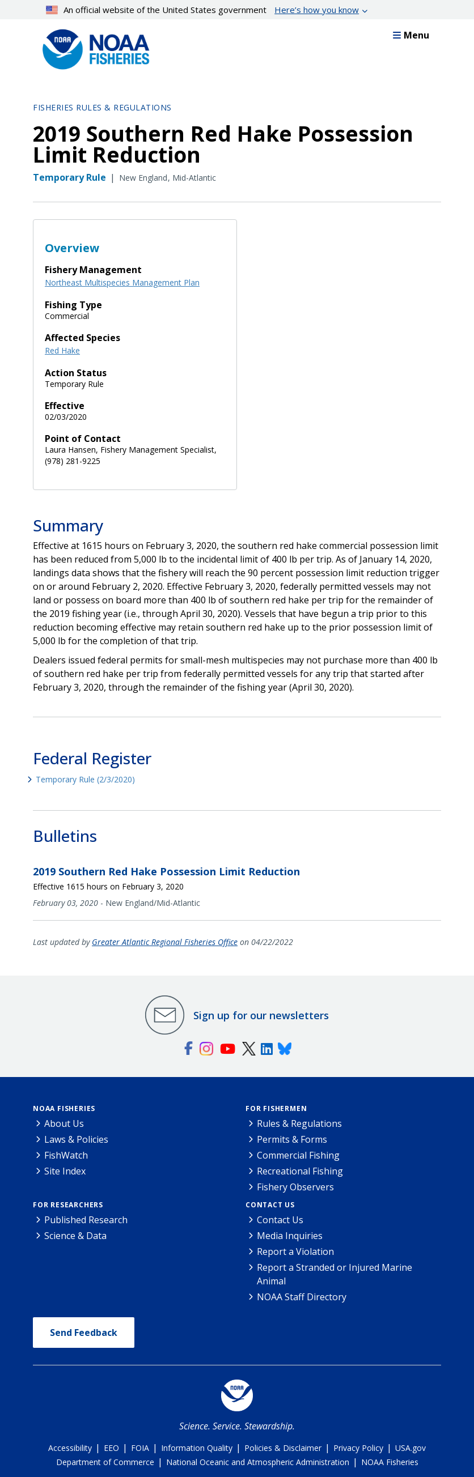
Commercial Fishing (298, 1155)
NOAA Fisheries (64, 1108)
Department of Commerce (105, 1462)
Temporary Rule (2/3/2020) (85, 779)
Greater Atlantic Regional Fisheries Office (165, 942)
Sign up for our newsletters (261, 1015)
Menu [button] (411, 35)
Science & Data (75, 1235)
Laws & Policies (76, 1139)
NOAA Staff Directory (301, 1297)
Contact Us (270, 1205)
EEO (111, 1447)
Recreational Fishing (300, 1171)
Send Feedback (83, 1332)
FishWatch (66, 1155)
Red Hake (62, 350)
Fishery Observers (295, 1187)
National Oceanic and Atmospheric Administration (257, 1462)
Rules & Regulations (299, 1123)
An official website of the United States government (202, 9)
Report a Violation (295, 1251)
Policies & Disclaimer (282, 1447)
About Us (64, 1123)
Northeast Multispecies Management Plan (122, 282)
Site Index (65, 1171)
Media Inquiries (290, 1235)
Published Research (86, 1220)
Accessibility (70, 1447)
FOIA (140, 1447)
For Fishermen (276, 1108)
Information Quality (196, 1447)
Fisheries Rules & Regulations (102, 107)
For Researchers (68, 1205)
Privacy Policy (358, 1447)
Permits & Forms (292, 1139)
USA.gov (410, 1447)
